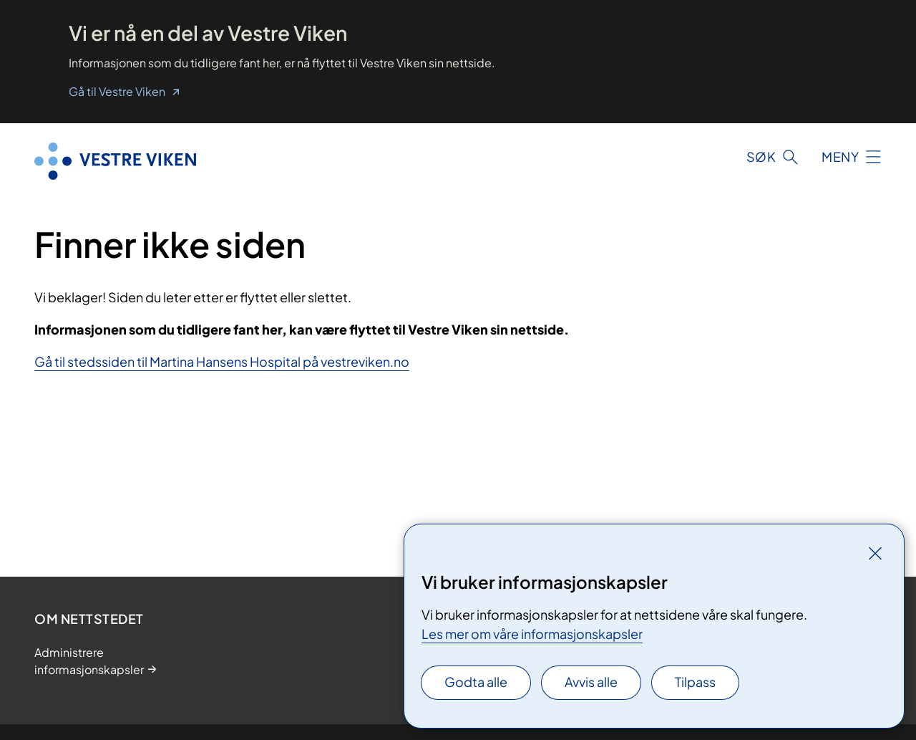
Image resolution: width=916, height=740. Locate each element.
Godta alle (475, 681)
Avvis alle (591, 681)
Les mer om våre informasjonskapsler (532, 633)
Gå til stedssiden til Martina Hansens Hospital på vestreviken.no (221, 361)
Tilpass (695, 681)
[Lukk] (875, 553)
